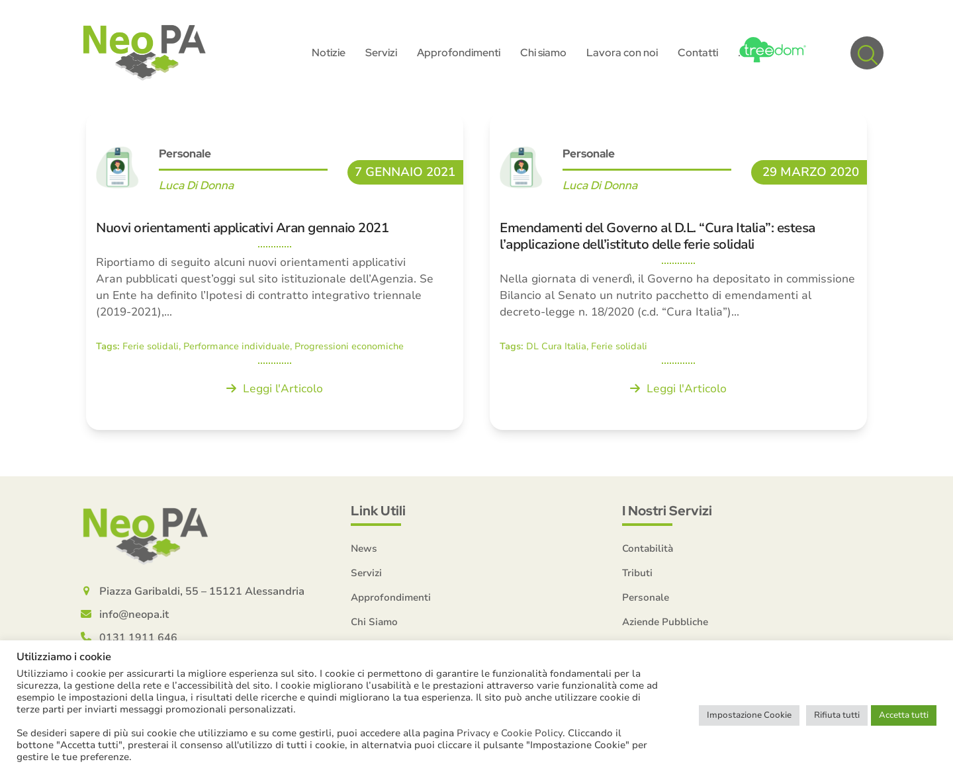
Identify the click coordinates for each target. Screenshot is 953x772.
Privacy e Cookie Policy (510, 733)
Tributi (637, 572)
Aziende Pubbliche (665, 621)
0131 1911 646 (138, 637)
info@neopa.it (134, 614)
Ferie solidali (150, 346)
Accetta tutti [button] (904, 715)
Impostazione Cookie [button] (749, 715)
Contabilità (647, 548)
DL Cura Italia (556, 346)
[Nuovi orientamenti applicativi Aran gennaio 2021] (274, 271)
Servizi (366, 572)
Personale (185, 153)
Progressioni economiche (349, 346)
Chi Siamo (374, 621)
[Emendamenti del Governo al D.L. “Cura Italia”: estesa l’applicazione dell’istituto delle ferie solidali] (678, 271)
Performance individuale (236, 346)
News (364, 548)
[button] (867, 52)
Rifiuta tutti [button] (837, 715)
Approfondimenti (391, 597)
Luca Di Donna (196, 185)
